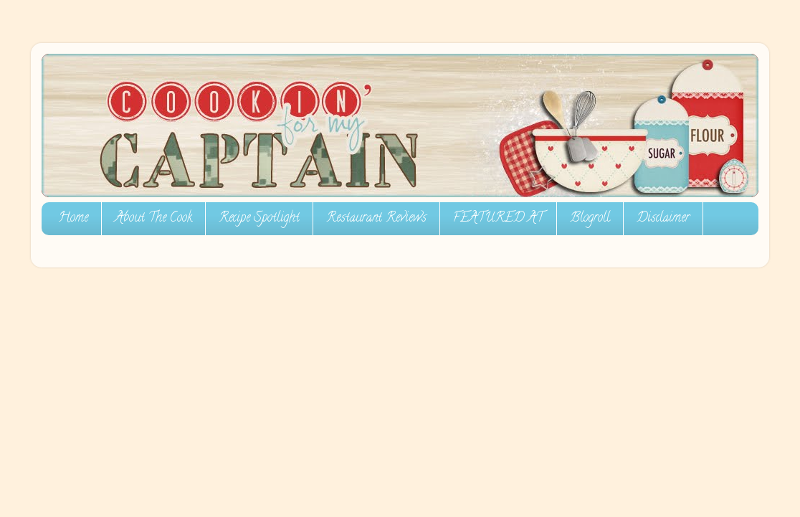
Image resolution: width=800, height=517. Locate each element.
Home (73, 219)
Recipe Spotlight (259, 219)
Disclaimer (663, 219)
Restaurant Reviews (376, 219)
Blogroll (590, 219)
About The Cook (153, 219)
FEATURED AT (498, 219)
